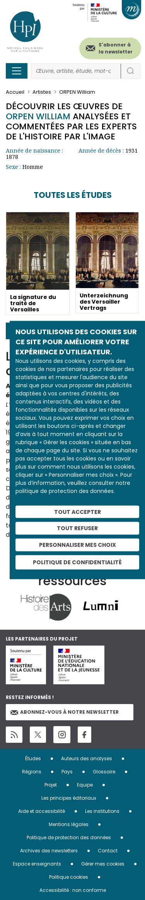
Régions (31, 771)
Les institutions (102, 811)
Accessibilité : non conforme (72, 890)
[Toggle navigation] (16, 71)
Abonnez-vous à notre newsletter (64, 712)
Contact (108, 850)
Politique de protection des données (69, 837)
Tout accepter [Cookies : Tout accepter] (77, 511)
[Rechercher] (76, 71)
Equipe (85, 784)
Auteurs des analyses (86, 758)
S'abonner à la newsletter (116, 48)
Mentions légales (69, 824)
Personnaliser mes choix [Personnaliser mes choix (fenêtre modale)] (77, 545)
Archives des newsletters (49, 850)
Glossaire (104, 771)
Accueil (15, 92)
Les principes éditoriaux (68, 798)
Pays (67, 771)
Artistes (41, 92)
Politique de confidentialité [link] (77, 562)
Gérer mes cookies (103, 863)
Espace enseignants (37, 863)
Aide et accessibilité (41, 811)
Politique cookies (68, 877)
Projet (50, 784)
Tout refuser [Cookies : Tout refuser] (77, 528)
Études (33, 758)
